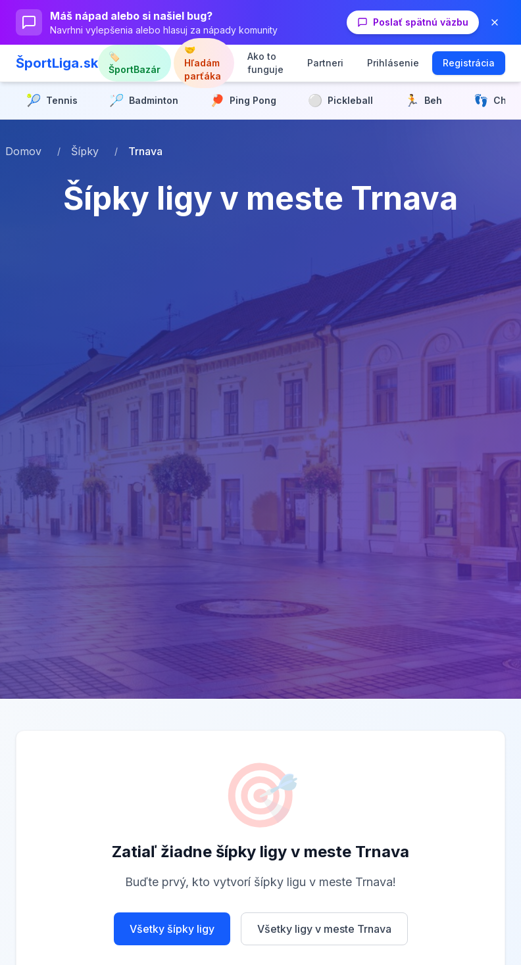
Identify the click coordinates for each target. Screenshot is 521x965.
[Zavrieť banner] (494, 22)
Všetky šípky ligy (172, 928)
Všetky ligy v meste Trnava (324, 928)
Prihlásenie (393, 62)
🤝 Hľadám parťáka (202, 63)
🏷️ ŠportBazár (135, 63)
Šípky (85, 151)
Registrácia (469, 62)
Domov (23, 151)
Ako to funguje (265, 63)
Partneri (325, 62)
